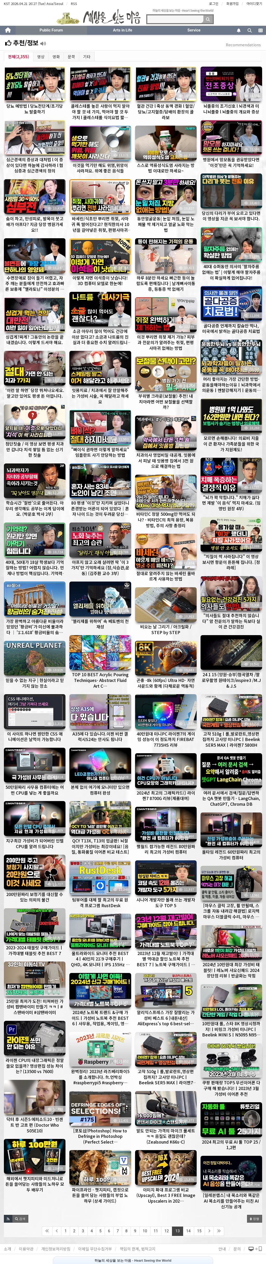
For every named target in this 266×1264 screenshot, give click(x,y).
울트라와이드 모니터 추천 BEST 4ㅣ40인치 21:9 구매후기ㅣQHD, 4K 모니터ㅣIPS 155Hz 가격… (100, 961)
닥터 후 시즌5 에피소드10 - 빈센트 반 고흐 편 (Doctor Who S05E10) (34, 1124)
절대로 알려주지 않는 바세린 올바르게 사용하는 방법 (165, 576)
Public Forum (51, 30)
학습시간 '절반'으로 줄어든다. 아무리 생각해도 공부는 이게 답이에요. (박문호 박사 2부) (34, 508)
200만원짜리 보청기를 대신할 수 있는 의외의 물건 (34, 897)
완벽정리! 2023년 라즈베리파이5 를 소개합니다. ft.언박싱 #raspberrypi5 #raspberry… (100, 1077)
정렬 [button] (254, 1218)
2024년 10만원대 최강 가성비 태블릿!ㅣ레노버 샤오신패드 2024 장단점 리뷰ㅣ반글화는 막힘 (231, 970)
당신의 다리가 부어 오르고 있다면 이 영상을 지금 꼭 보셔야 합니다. (231, 216)
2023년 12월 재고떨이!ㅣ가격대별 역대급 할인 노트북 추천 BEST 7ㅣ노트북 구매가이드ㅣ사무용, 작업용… (166, 961)
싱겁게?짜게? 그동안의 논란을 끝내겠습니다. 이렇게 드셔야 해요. (35, 340)
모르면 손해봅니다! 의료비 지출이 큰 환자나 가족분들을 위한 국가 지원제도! (231, 443)
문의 (237, 1249)
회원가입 (232, 3)
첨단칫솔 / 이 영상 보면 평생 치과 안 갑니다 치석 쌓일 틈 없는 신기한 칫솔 (34, 449)
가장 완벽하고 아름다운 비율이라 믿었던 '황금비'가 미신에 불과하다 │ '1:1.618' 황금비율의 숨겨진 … (35, 629)
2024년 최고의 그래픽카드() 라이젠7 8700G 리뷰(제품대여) (166, 796)
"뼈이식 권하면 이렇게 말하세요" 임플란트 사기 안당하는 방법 (100, 452)
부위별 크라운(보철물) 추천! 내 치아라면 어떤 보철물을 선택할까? (165, 401)
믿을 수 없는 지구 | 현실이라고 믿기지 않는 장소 (35, 683)
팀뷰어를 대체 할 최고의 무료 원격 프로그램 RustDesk (100, 902)
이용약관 (26, 1249)
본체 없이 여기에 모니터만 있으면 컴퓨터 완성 (100, 790)
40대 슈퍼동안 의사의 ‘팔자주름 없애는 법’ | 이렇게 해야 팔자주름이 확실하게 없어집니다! (231, 272)
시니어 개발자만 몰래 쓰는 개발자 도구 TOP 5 (165, 902)
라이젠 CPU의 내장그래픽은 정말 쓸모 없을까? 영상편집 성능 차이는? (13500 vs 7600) (35, 1065)
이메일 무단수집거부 (95, 1249)
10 (145, 1231)
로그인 (213, 3)
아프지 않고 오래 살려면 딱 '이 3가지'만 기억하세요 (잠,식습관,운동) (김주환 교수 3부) (100, 567)
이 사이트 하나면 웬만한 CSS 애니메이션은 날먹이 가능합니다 (35, 737)
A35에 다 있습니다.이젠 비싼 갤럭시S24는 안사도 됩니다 (100, 737)
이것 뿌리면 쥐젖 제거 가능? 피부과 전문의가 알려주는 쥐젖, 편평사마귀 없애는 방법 (166, 342)
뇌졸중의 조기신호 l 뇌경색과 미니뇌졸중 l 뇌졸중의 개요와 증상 (231, 109)
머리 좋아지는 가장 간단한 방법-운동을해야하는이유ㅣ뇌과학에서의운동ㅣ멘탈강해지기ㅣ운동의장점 (231, 387)
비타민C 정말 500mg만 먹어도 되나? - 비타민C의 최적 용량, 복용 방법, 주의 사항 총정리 (165, 519)
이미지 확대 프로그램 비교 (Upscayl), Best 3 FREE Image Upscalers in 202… (165, 1195)
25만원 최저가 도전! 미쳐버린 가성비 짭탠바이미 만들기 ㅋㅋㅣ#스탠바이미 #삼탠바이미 (34, 1006)
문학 (71, 56)
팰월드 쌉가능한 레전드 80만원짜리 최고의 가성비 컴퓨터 (166, 849)
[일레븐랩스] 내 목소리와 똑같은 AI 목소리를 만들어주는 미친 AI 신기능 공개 (231, 1200)
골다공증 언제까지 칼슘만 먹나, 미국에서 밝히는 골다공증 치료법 (231, 328)
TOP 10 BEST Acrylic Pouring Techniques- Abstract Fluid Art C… (100, 680)
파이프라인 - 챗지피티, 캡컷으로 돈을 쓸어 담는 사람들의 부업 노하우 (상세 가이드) (100, 1195)
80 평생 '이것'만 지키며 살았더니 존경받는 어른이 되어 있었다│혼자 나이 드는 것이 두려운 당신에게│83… (100, 511)
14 (188, 1231)
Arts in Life (122, 30)
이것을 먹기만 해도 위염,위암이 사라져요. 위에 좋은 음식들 (100, 168)
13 (177, 1231)
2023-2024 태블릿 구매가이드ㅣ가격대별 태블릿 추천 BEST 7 (34, 950)
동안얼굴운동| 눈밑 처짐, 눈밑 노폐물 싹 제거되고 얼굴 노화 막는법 (166, 224)
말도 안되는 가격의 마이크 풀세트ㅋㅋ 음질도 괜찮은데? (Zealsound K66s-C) (165, 1136)
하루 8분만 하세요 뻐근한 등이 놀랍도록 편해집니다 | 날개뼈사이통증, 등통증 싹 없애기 (165, 283)
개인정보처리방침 (55, 1249)
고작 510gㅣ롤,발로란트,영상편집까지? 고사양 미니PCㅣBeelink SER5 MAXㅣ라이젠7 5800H (166, 1079)
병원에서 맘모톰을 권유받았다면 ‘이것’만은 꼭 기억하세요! (231, 162)
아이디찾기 (254, 3)
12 (166, 1231)
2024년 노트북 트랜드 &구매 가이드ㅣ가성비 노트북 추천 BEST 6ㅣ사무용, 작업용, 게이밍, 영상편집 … (100, 1020)
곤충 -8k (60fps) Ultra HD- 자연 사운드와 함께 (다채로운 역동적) (166, 683)
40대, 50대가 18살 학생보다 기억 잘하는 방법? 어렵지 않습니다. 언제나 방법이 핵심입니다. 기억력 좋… (34, 570)
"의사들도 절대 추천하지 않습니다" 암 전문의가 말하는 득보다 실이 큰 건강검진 (231, 621)
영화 (56, 56)
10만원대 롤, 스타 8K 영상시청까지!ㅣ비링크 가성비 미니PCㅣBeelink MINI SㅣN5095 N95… (231, 1029)
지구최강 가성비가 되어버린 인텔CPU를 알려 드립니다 (35, 843)
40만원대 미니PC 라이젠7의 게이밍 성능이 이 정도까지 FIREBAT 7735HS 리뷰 (166, 739)
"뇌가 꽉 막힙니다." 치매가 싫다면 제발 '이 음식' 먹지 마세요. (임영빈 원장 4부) (231, 503)
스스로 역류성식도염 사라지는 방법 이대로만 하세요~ (166, 168)
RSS (74, 3)
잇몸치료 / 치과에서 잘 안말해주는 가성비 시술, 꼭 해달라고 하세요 (100, 395)
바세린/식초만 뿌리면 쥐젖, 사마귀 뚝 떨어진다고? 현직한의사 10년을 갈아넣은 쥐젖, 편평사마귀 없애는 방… (100, 226)
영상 (40, 56)
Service (193, 30)
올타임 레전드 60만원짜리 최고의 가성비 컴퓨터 (231, 855)
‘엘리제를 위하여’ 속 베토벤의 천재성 (100, 624)
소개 (7, 1249)
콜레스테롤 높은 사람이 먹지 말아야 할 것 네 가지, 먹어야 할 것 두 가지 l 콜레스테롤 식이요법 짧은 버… (100, 114)
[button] (8, 1219)
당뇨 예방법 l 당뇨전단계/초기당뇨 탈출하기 (34, 109)
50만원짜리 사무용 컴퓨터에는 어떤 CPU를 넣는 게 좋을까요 (34, 790)
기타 (86, 56)
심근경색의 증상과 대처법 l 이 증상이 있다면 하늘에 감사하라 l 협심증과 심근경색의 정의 (34, 165)
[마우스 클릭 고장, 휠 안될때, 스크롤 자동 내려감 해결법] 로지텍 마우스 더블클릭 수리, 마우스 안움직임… (231, 913)
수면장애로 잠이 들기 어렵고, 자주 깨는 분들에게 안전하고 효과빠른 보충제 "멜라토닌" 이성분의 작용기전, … (34, 286)
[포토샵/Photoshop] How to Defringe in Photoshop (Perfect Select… (100, 1136)
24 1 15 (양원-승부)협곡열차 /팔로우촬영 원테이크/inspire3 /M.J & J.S (231, 680)
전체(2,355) (18, 56)
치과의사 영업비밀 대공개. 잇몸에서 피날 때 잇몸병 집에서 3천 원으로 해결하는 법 (165, 460)
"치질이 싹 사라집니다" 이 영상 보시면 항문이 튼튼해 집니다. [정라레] (231, 562)
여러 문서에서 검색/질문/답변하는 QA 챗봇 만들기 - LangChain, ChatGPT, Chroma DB (231, 798)
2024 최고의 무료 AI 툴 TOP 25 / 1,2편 (231, 1145)
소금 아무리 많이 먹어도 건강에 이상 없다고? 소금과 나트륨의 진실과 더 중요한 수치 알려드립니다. (100, 339)
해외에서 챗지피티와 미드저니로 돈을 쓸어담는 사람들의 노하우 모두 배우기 (34, 1184)
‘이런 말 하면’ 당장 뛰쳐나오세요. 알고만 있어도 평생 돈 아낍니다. (34, 393)
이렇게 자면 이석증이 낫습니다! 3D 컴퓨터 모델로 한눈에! (100, 281)
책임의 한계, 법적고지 (138, 1249)
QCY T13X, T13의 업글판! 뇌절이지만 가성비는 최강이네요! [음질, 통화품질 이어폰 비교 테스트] (100, 846)
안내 (222, 1249)
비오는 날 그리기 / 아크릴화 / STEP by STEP (165, 629)
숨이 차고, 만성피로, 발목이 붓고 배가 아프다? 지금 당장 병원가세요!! (34, 224)
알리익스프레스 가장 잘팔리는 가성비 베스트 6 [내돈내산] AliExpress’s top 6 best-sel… (166, 1018)
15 (199, 1231)
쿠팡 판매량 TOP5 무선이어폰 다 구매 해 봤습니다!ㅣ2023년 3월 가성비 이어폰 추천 (231, 1088)
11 (156, 1231)
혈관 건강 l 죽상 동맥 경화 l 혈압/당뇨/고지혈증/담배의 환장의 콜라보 (166, 111)
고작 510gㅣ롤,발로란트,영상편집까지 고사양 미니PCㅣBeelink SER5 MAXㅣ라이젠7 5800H (231, 739)
